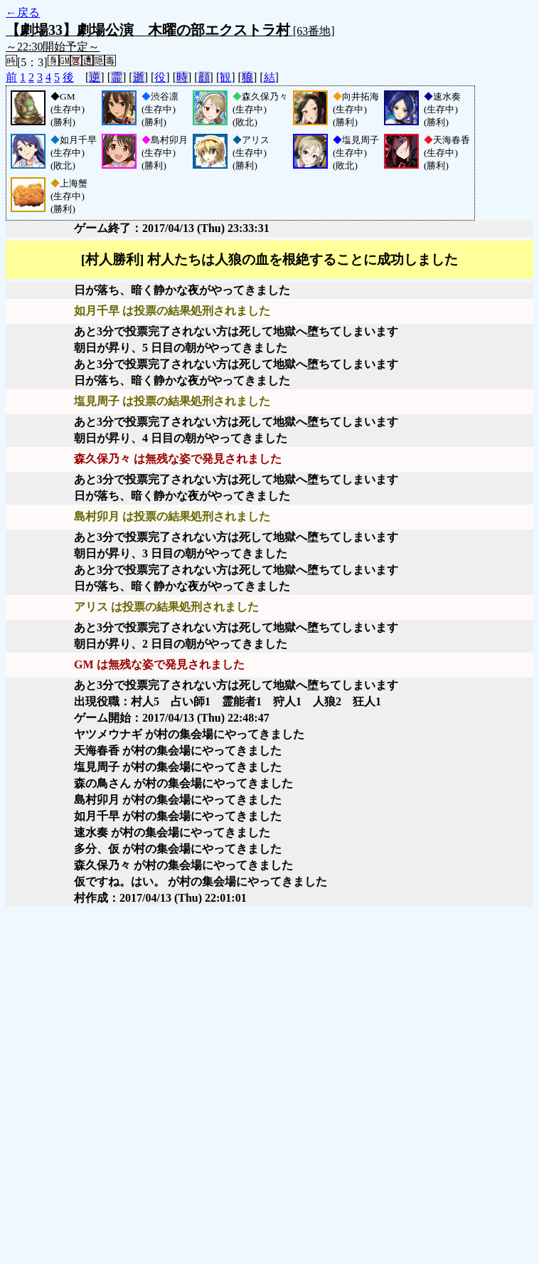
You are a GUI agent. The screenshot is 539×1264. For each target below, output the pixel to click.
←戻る (23, 12)
